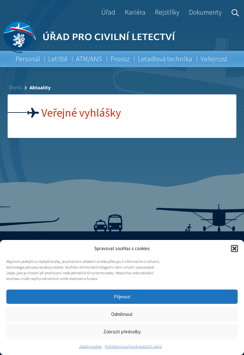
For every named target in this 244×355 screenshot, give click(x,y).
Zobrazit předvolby (122, 332)
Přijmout (122, 297)
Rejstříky (167, 12)
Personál (28, 58)
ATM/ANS (89, 58)
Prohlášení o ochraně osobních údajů (133, 346)
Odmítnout (122, 314)
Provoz (120, 58)
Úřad (108, 12)
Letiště (58, 58)
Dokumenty (205, 12)
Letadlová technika (165, 58)
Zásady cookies (90, 346)
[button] (234, 248)
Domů (15, 87)
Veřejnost (213, 58)
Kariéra (135, 12)
